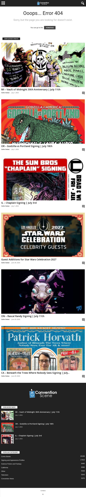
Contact (43, 490)
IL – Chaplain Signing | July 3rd (19, 202)
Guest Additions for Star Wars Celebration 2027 (28, 259)
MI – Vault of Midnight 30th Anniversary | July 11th (30, 89)
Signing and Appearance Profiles (13, 460)
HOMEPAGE (50, 27)
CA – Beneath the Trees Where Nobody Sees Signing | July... (35, 372)
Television (4, 475)
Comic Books (6, 456)
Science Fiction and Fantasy (11, 464)
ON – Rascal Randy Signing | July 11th (22, 316)
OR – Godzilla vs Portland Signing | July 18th (26, 146)
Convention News (7, 479)
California (4, 467)
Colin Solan (5, 93)
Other (3, 471)
